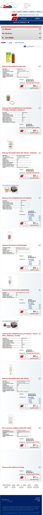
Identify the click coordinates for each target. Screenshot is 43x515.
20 (6, 487)
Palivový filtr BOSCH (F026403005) (14, 245)
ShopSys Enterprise (12, 513)
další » (36, 487)
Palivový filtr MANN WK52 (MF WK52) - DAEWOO (19, 153)
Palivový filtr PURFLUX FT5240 (13, 467)
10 (36, 485)
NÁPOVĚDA (32, 11)
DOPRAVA (25, 11)
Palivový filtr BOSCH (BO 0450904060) (15, 290)
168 (29, 487)
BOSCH (30, 256)
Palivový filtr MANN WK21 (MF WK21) (15, 378)
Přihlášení (23, 18)
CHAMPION (29, 124)
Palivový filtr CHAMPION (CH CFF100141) (16, 198)
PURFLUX (28, 471)
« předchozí (6, 485)
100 (21, 487)
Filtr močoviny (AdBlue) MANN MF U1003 (16, 428)
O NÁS (14, 11)
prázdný (37, 18)
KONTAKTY (39, 11)
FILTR (10, 42)
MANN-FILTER (29, 79)
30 (13, 487)
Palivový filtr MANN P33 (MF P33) (14, 66)
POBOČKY (19, 11)
